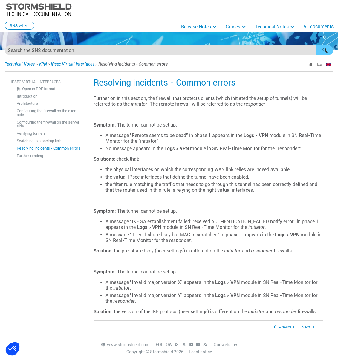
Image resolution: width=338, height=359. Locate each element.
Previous (286, 327)
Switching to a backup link (39, 141)
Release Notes (196, 27)
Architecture (27, 103)
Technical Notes (272, 27)
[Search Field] (169, 50)
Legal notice (200, 351)
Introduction (27, 96)
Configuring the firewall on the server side (48, 124)
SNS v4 (20, 25)
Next (306, 327)
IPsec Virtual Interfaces (72, 64)
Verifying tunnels (31, 133)
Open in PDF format (38, 88)
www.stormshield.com (125, 344)
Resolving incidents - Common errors (48, 148)
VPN (43, 64)
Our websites (226, 344)
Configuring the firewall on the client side (47, 113)
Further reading (30, 155)
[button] (324, 50)
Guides (233, 27)
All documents (318, 26)
